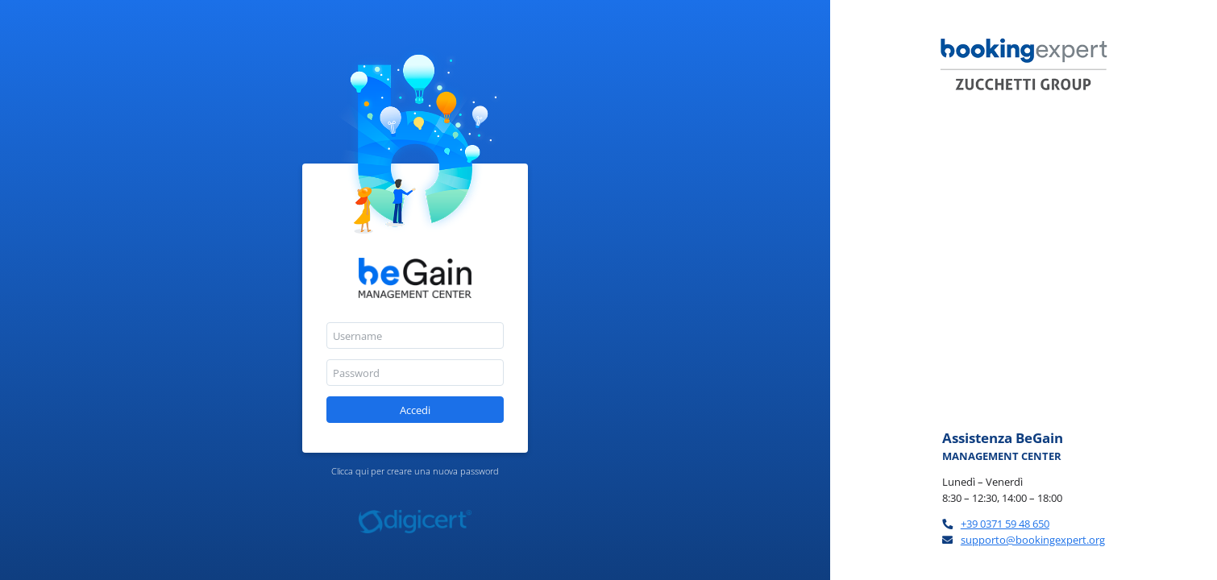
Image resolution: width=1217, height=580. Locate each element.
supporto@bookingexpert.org (1033, 539)
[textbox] (415, 335)
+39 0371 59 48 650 (1005, 523)
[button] (415, 409)
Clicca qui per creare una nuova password (415, 471)
